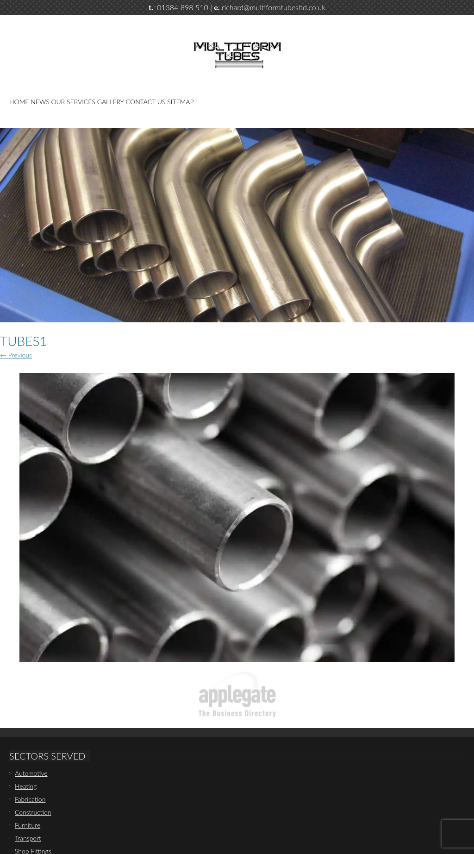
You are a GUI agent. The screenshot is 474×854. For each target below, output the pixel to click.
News (40, 102)
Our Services (73, 102)
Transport (28, 838)
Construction (33, 812)
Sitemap (180, 102)
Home (19, 102)
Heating (26, 786)
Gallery (110, 102)
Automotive (31, 773)
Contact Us (146, 102)
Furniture (27, 825)
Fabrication (30, 799)
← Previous (16, 355)
